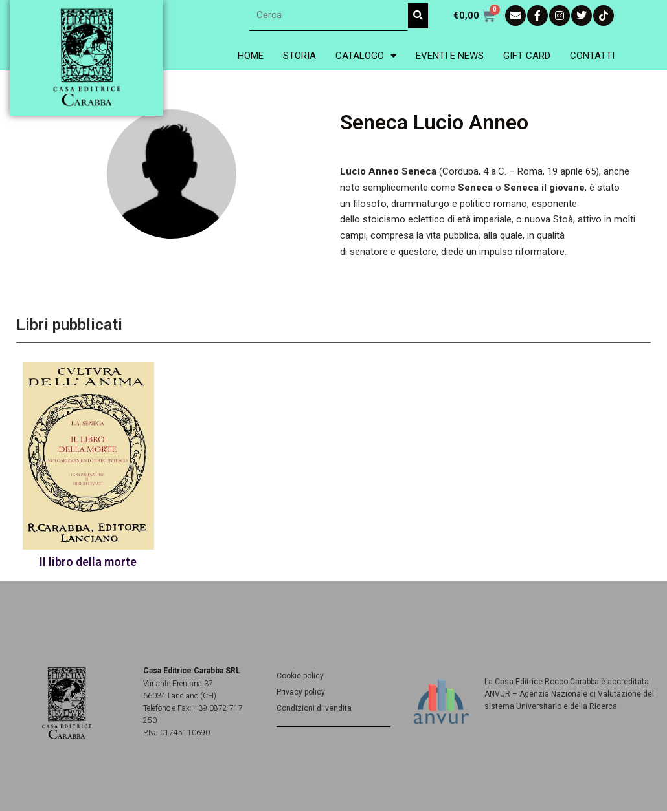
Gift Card (526, 55)
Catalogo (365, 56)
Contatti (592, 55)
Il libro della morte (88, 561)
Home (251, 55)
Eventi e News (450, 55)
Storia (299, 55)
